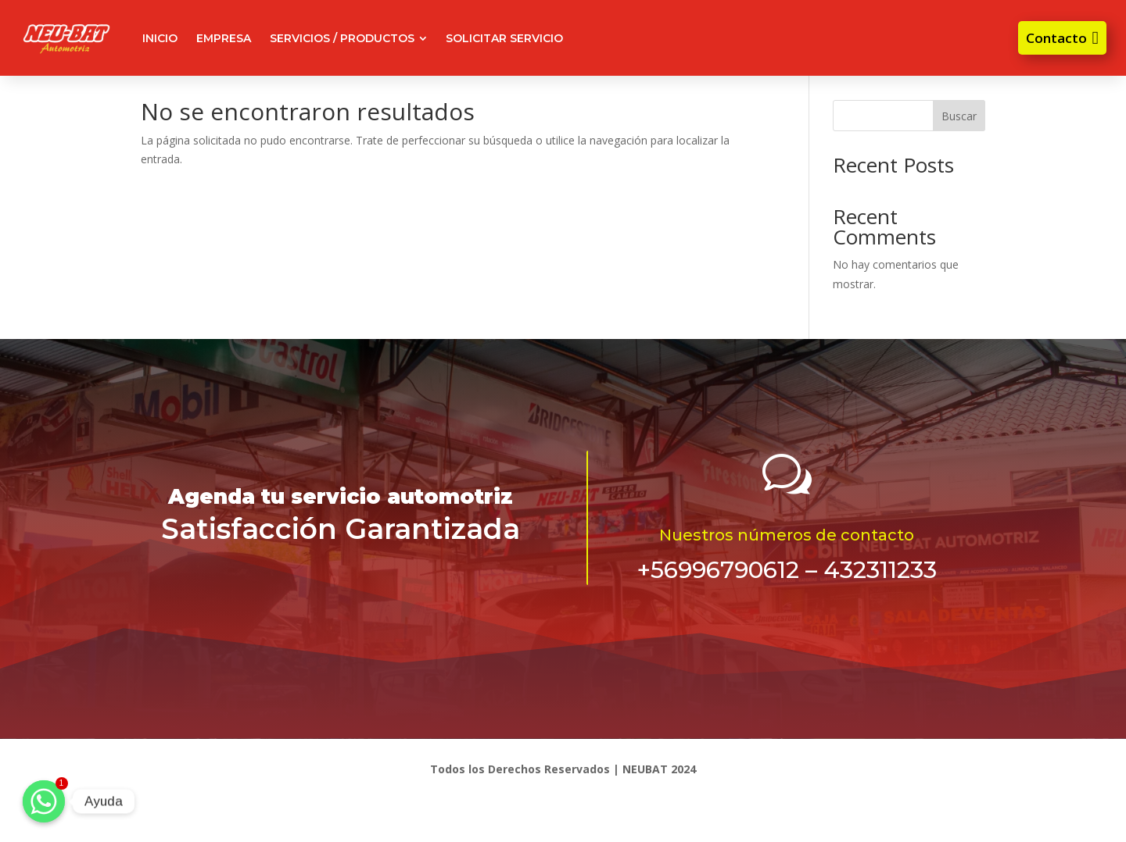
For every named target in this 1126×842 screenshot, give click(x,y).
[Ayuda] (44, 801)
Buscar (959, 116)
